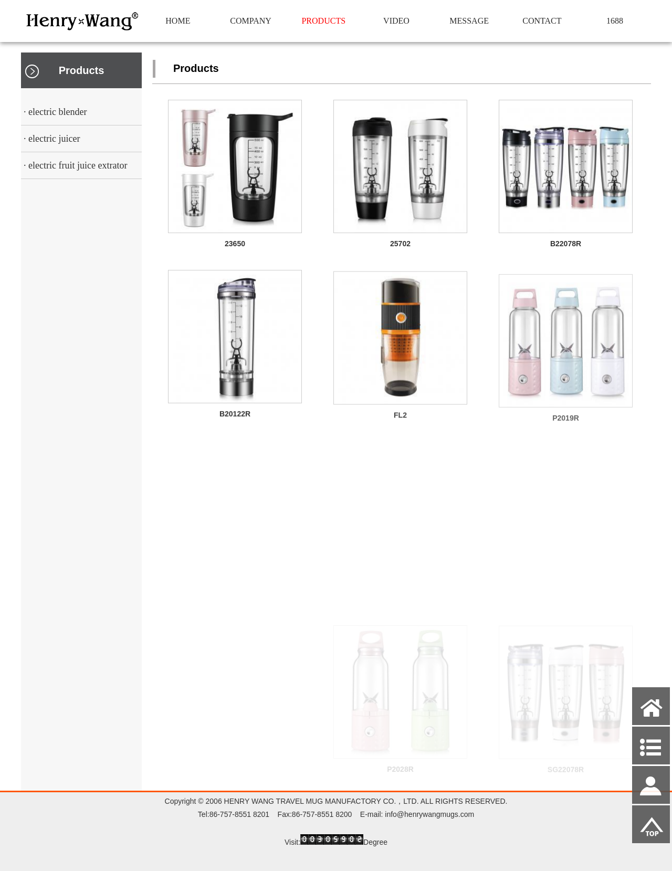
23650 (235, 243)
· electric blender (55, 112)
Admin (15, 861)
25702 (400, 243)
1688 (614, 20)
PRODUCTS (323, 20)
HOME (177, 20)
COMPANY (250, 20)
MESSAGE (469, 20)
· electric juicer (52, 138)
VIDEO (396, 20)
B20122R (234, 418)
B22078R (565, 245)
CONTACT (541, 20)
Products (81, 70)
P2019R (565, 426)
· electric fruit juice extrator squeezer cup (74, 169)
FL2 (400, 422)
